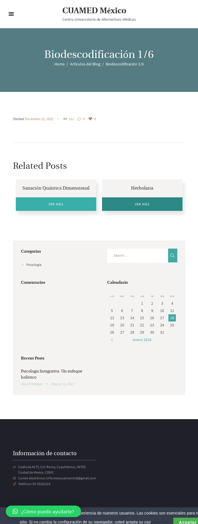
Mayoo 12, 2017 (62, 383)
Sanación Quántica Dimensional (55, 188)
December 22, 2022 (39, 118)
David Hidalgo (32, 383)
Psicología (33, 264)
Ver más (56, 204)
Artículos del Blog (85, 64)
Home (59, 64)
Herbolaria (142, 188)
